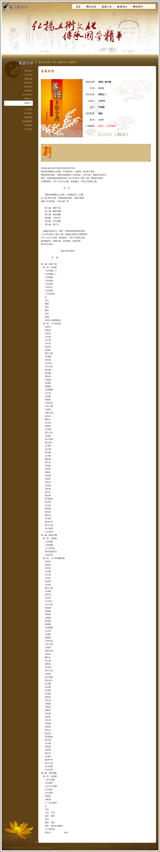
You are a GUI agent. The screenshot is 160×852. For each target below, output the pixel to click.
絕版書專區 (27, 121)
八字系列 (28, 75)
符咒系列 (28, 113)
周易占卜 (28, 98)
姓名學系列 (27, 95)
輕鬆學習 (28, 117)
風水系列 (28, 83)
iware (154, 848)
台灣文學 (28, 129)
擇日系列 (28, 71)
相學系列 (28, 91)
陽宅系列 (28, 87)
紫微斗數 (28, 79)
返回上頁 (121, 134)
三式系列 (28, 109)
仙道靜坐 (28, 125)
